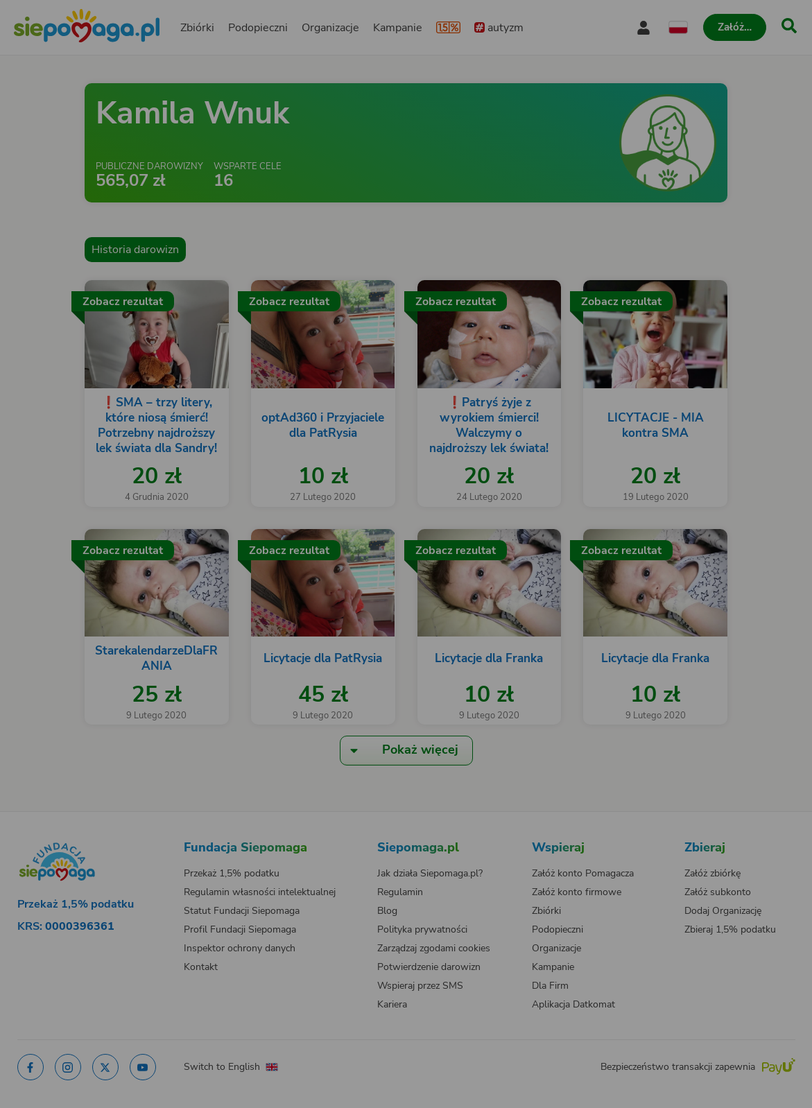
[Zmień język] (102, 834)
